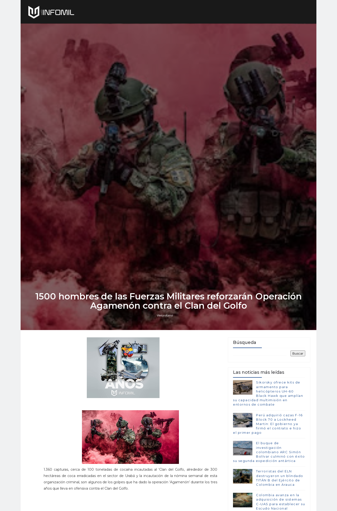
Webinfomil (165, 315)
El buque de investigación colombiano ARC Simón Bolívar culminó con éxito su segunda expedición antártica (269, 452)
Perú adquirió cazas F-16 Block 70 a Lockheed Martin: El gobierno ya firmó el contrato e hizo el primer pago (268, 424)
